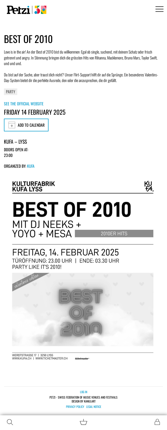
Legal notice (93, 407)
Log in (83, 392)
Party (10, 92)
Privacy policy (75, 407)
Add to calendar (26, 125)
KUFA (30, 166)
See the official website (24, 104)
